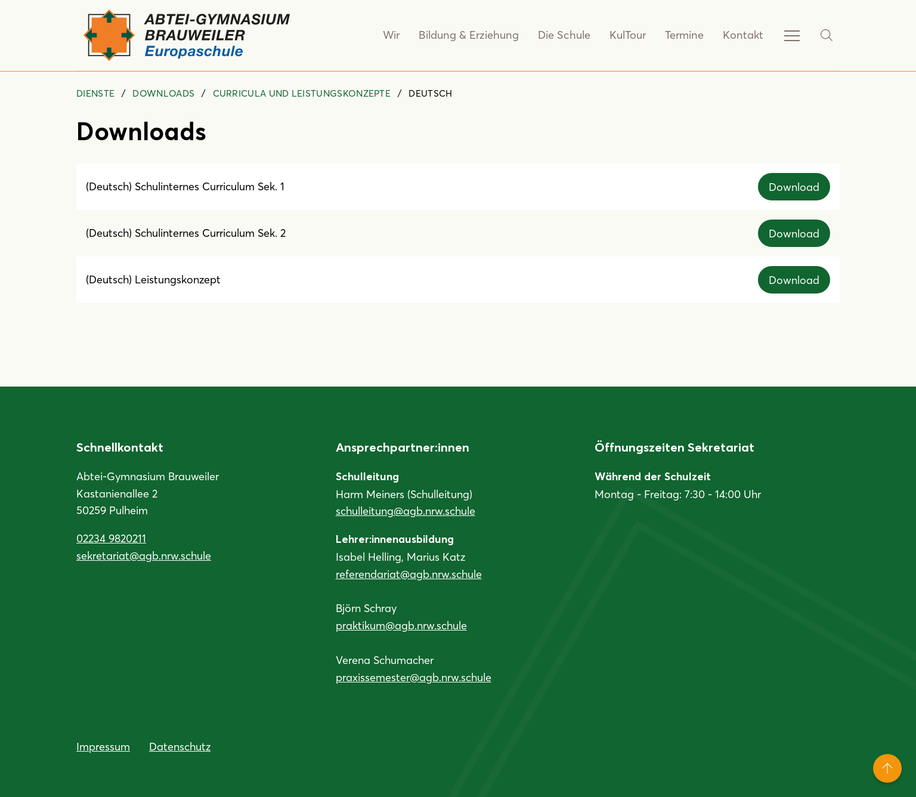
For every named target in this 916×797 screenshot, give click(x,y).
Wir (397, 35)
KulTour (629, 35)
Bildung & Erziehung (473, 35)
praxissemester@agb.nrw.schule (413, 677)
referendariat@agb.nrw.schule (409, 574)
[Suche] (827, 35)
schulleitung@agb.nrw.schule (405, 510)
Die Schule (566, 35)
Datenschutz (180, 746)
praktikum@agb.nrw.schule (401, 625)
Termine (685, 35)
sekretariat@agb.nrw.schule (143, 555)
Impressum (103, 746)
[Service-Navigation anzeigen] (792, 35)
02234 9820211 (111, 538)
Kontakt (743, 35)
